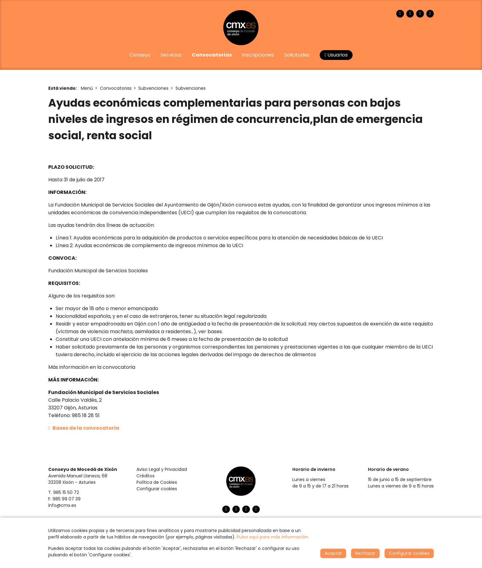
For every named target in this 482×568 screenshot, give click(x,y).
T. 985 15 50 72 (63, 492)
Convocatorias (116, 88)
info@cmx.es (62, 505)
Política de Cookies (156, 482)
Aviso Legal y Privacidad (161, 469)
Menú (87, 88)
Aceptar (333, 553)
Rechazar (365, 553)
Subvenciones (153, 88)
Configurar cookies (156, 489)
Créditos (145, 476)
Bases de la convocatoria (83, 428)
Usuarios (336, 54)
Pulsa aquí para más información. (273, 537)
